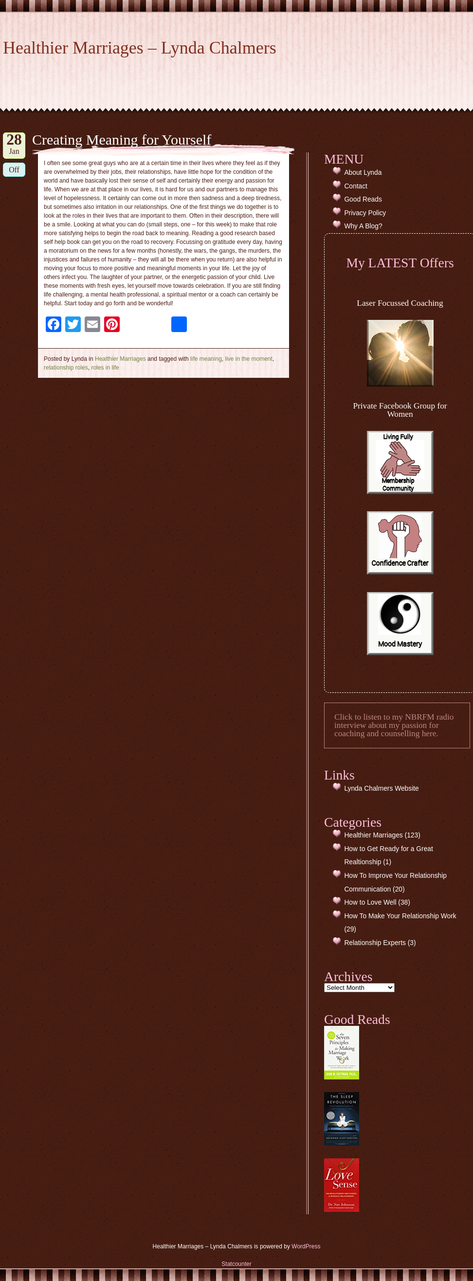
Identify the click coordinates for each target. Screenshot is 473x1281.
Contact (355, 186)
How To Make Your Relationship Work (400, 916)
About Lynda (363, 172)
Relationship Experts (375, 943)
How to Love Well (370, 902)
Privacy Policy (365, 213)
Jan (14, 143)
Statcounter (236, 1264)
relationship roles (66, 367)
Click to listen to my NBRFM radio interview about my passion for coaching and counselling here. (394, 725)
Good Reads (363, 199)
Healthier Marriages (120, 358)
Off (14, 170)
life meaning (206, 358)
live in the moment (248, 358)
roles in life (105, 367)
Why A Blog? (363, 226)
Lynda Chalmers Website (381, 788)
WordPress (305, 1246)
